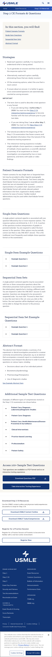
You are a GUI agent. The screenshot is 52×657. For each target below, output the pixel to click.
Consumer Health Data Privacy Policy (14, 626)
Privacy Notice (23, 646)
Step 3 (5, 581)
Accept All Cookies (33, 654)
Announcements (33, 585)
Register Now (26, 540)
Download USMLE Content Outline (24, 512)
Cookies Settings (17, 654)
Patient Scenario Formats (15, 31)
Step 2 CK (6, 577)
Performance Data (33, 589)
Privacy (5, 624)
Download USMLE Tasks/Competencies (24, 519)
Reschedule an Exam (10, 597)
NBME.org (30, 603)
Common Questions (34, 577)
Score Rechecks (8, 613)
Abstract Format (11, 43)
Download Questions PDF (25, 478)
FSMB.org (30, 599)
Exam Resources (20, 8)
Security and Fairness (10, 589)
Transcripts (6, 617)
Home (5, 8)
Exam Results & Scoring (11, 609)
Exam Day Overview (10, 585)
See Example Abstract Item (13, 383)
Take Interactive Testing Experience (26, 486)
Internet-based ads (17, 624)
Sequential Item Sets (13, 39)
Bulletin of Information (35, 581)
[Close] (48, 635)
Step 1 (5, 573)
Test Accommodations (10, 593)
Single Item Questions (13, 35)
